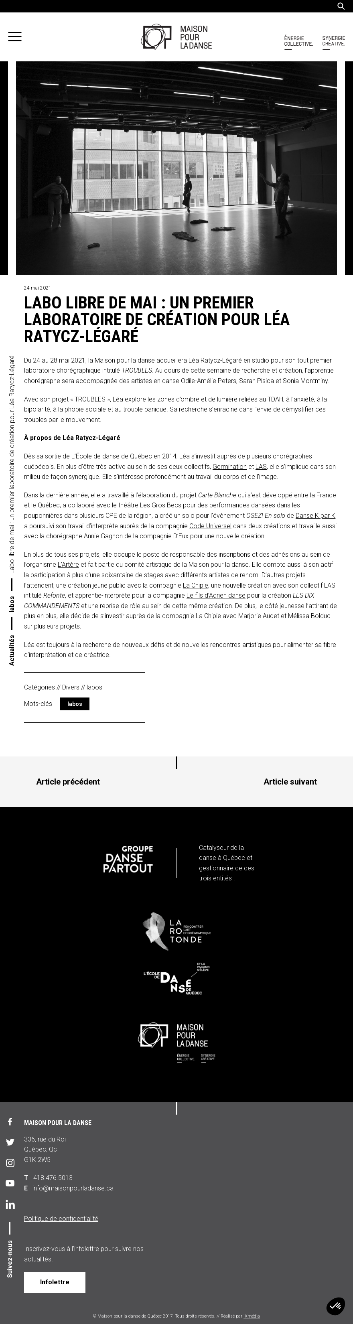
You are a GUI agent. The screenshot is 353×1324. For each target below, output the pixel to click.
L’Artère (68, 564)
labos (12, 604)
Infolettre (54, 1282)
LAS (261, 466)
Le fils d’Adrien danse (216, 595)
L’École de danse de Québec (111, 456)
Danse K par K (315, 515)
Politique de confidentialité (61, 1219)
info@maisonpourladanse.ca (73, 1188)
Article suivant (290, 782)
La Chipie (195, 585)
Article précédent (68, 782)
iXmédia (251, 1316)
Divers (70, 687)
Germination (230, 466)
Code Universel (210, 526)
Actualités (12, 650)
